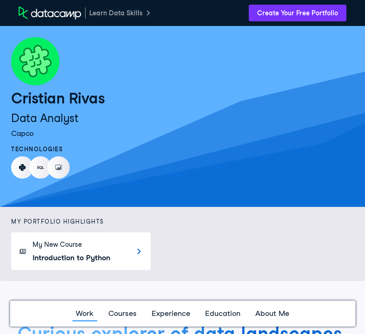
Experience (171, 313)
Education (222, 313)
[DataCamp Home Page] (50, 12)
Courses (122, 313)
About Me (272, 313)
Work (84, 313)
